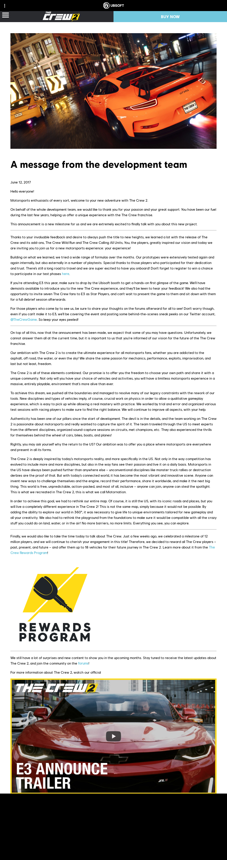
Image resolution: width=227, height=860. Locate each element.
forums (83, 663)
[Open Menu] (5, 15)
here (65, 273)
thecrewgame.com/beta (166, 800)
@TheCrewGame (23, 319)
